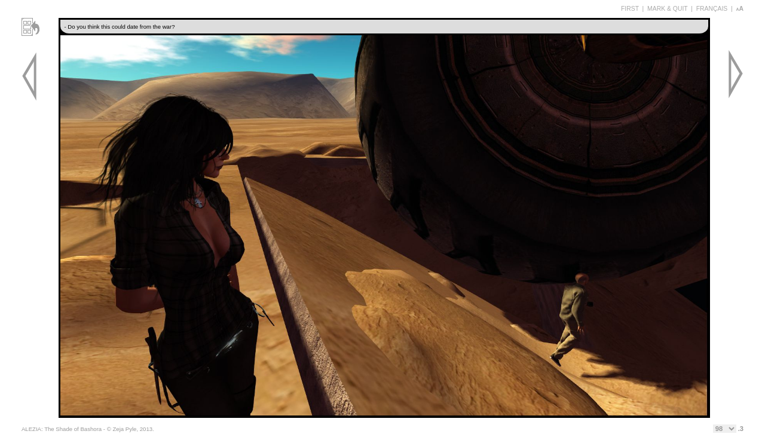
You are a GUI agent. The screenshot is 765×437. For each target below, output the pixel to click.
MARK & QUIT (667, 8)
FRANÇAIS (712, 8)
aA (739, 8)
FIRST (630, 8)
